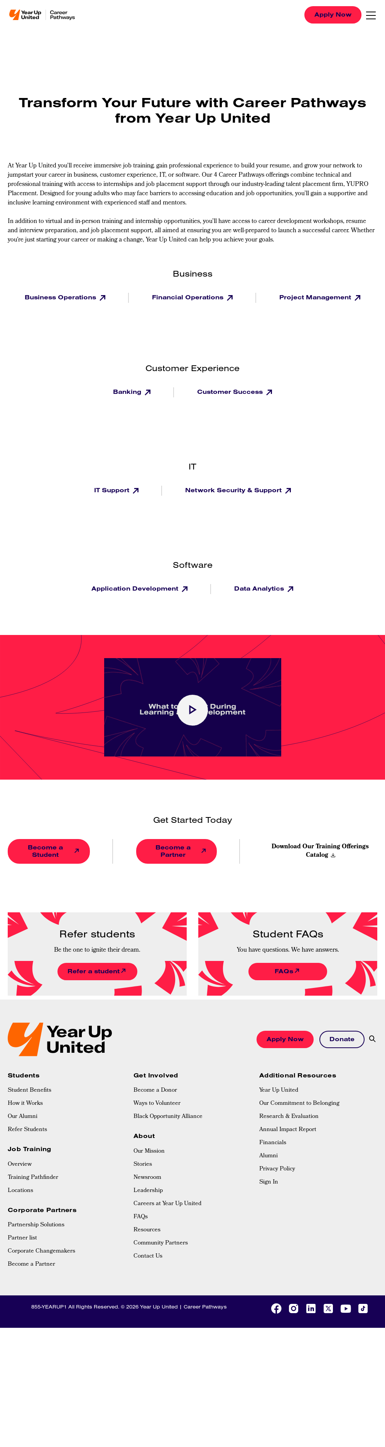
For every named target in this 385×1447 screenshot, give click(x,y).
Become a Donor (155, 1091)
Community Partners (160, 1243)
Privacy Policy (277, 1169)
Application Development (135, 588)
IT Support (112, 490)
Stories (142, 1165)
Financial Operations (188, 297)
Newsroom (147, 1178)
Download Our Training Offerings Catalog (320, 851)
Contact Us (147, 1256)
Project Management (316, 297)
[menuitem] (67, 1090)
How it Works (25, 1104)
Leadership (148, 1191)
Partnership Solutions (36, 1225)
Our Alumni (22, 1117)
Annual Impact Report (287, 1130)
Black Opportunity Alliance (168, 1117)
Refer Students (27, 1130)
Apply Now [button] (285, 1039)
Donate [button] (342, 1039)
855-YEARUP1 (49, 1306)
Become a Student (45, 850)
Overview (20, 1165)
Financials (272, 1143)
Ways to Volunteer (157, 1104)
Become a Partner (173, 850)
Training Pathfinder (33, 1178)
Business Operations (61, 297)
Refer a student (94, 971)
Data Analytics (260, 588)
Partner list (22, 1238)
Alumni (268, 1156)
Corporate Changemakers (41, 1251)
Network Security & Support (234, 490)
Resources (146, 1230)
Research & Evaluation (289, 1117)
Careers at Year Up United (167, 1204)
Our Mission (149, 1151)
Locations (20, 1191)
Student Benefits (29, 1091)
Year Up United (278, 1091)
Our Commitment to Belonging (299, 1104)
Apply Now (332, 14)
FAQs (284, 971)
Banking (128, 391)
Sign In (268, 1182)
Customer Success (231, 391)
